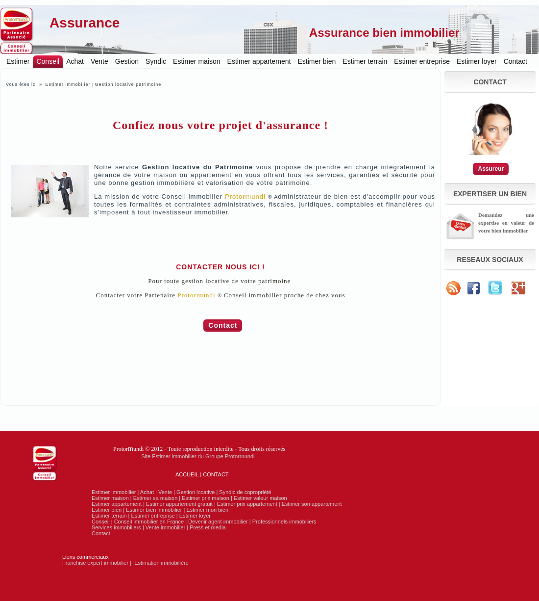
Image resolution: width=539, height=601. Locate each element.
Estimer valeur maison (260, 498)
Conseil (47, 61)
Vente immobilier (165, 527)
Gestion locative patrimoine (128, 84)
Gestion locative (195, 492)
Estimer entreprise (422, 61)
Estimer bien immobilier (154, 510)
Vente (99, 61)
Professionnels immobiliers (284, 521)
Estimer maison (196, 61)
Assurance (84, 22)
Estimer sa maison (155, 498)
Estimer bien (317, 61)
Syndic (156, 61)
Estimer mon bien (207, 510)
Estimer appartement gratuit (179, 504)
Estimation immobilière (161, 563)
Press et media (207, 527)
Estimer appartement (259, 61)
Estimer (17, 61)
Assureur (491, 168)
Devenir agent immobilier (218, 521)
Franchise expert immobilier (95, 563)
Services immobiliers (116, 527)
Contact (515, 61)
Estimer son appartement (312, 504)
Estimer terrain (365, 61)
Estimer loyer (477, 61)
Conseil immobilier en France (149, 521)
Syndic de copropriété (245, 492)
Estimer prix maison (205, 498)
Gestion (127, 61)
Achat (75, 61)
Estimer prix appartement (247, 504)
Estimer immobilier (67, 84)
